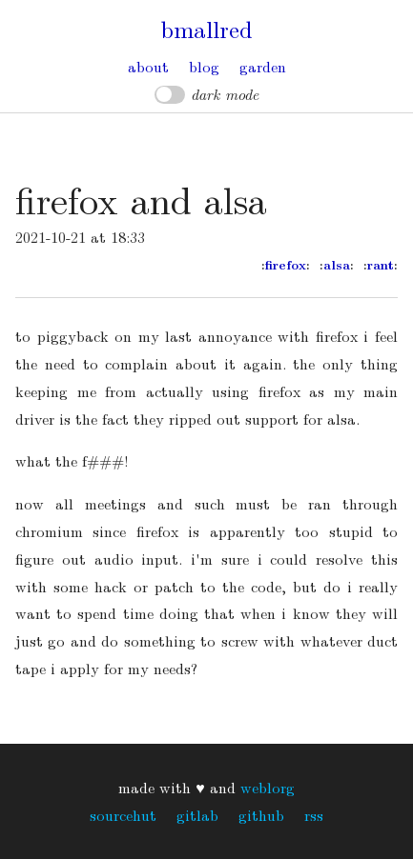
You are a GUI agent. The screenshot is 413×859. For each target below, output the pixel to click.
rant (380, 264)
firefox (285, 264)
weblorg (267, 787)
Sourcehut (123, 815)
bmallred (206, 28)
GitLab (197, 815)
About (148, 66)
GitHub (261, 815)
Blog (204, 66)
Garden (262, 66)
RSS (313, 815)
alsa (336, 264)
